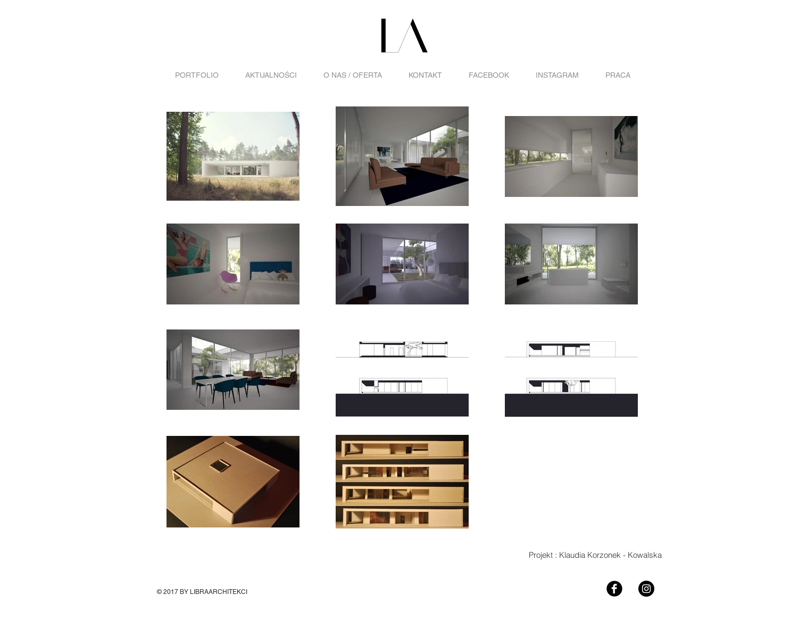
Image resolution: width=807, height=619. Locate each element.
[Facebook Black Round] (614, 589)
